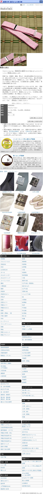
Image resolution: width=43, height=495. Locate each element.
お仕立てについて (27, 437)
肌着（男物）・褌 (6, 313)
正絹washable (5, 350)
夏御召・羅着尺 (5, 394)
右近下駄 (3, 457)
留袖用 (24, 382)
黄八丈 (24, 316)
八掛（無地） (26, 409)
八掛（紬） (25, 411)
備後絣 (3, 373)
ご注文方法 (25, 429)
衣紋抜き (3, 264)
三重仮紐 (3, 286)
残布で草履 (4, 446)
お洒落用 (25, 371)
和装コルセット (5, 332)
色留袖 (24, 264)
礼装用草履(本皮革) (7, 427)
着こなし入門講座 (18, 155)
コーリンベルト (5, 280)
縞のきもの (25, 286)
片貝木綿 (3, 370)
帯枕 (2, 329)
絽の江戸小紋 (5, 389)
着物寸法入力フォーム (29, 434)
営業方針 (25, 443)
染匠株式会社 (26, 486)
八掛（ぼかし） (27, 406)
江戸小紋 (25, 288)
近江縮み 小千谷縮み (4, 367)
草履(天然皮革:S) (6, 435)
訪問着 (24, 267)
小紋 (23, 278)
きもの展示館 (30, 4)
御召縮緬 (25, 275)
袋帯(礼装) (25, 347)
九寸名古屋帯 (26, 353)
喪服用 (24, 379)
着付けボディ (5, 481)
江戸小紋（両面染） (28, 283)
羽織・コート (26, 326)
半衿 (2, 318)
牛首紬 (24, 307)
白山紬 (24, 310)
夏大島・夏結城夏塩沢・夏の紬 (5, 398)
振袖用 (24, 377)
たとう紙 (3, 465)
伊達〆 (3, 297)
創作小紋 (25, 280)
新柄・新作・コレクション (9, 171)
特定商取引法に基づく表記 (30, 448)
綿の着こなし (26, 393)
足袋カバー (4, 302)
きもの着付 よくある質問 (26, 474)
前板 (2, 326)
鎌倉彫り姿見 (5, 489)
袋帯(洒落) (25, 350)
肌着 (2, 310)
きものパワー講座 (27, 478)
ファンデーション (6, 324)
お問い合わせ (26, 453)
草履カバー (4, 305)
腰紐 (2, 283)
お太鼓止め (4, 269)
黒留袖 (24, 261)
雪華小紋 (25, 291)
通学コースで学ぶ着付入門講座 (31, 470)
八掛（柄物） (26, 414)
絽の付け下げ (5, 384)
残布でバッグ (5, 444)
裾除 (2, 288)
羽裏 (23, 417)
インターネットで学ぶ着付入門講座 (24, 139)
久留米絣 (3, 376)
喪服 (23, 318)
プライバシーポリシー (29, 451)
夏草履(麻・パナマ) (7, 430)
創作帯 (3, 483)
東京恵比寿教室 (14, 131)
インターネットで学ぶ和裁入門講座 (31, 467)
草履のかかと (5, 307)
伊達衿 (3, 291)
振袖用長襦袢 (5, 347)
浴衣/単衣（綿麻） (6, 363)
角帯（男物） (26, 361)
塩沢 (23, 305)
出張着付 (25, 483)
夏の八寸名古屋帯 (6, 402)
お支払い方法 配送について (26, 425)
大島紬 (24, 299)
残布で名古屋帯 (5, 449)
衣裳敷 (3, 259)
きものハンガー (5, 275)
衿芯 (2, 267)
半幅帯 (24, 358)
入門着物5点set (5, 486)
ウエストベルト (5, 261)
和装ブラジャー (5, 335)
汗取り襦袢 (4, 316)
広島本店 (28, 131)
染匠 (24, 4)
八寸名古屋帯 (26, 355)
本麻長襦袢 (4, 353)
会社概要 (25, 445)
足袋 (2, 299)
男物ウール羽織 (27, 329)
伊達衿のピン (5, 294)
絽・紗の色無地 (27, 339)
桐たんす (3, 470)
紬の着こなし (26, 390)
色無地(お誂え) (26, 337)
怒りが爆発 (25, 480)
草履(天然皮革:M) (6, 438)
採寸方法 (25, 432)
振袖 (23, 259)
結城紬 (24, 302)
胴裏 (23, 403)
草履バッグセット (6, 424)
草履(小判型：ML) (6, 433)
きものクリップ (5, 278)
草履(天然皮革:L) (6, 441)
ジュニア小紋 (26, 294)
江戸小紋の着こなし (28, 395)
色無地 (24, 272)
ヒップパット (5, 321)
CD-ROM (4, 478)
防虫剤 (3, 467)
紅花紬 (24, 313)
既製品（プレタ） (6, 355)
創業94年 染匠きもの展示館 (12, 2)
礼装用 (24, 368)
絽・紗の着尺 (5, 392)
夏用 (23, 374)
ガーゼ (3, 272)
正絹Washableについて (29, 440)
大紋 (23, 269)
